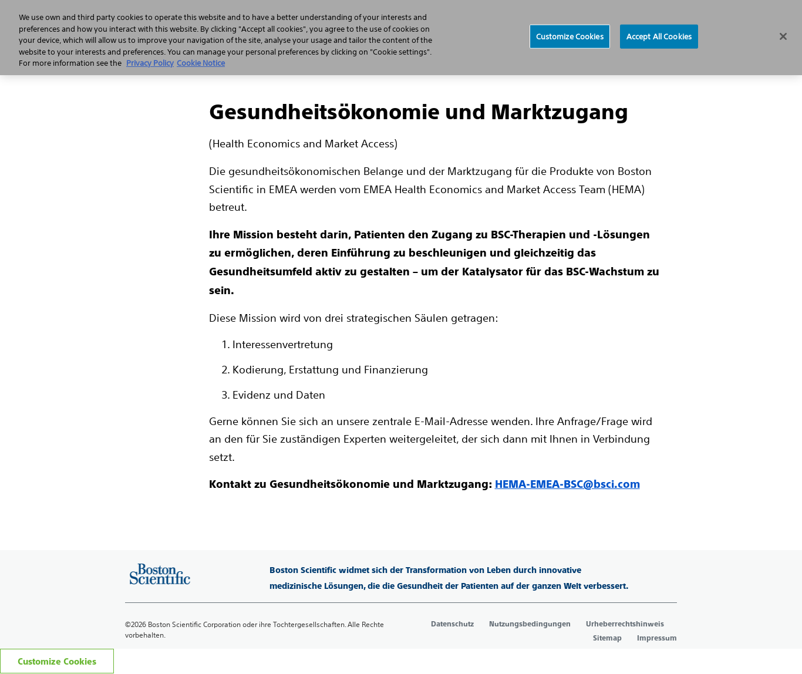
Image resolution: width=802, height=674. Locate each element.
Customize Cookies (57, 661)
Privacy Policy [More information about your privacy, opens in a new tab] (150, 63)
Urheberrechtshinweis (625, 624)
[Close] (783, 36)
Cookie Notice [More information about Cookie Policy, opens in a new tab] (201, 63)
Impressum (657, 638)
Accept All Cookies (659, 36)
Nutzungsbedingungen (530, 624)
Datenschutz (452, 624)
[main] (401, 282)
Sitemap (607, 638)
